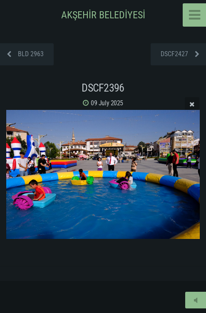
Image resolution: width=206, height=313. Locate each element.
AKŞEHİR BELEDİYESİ (103, 15)
